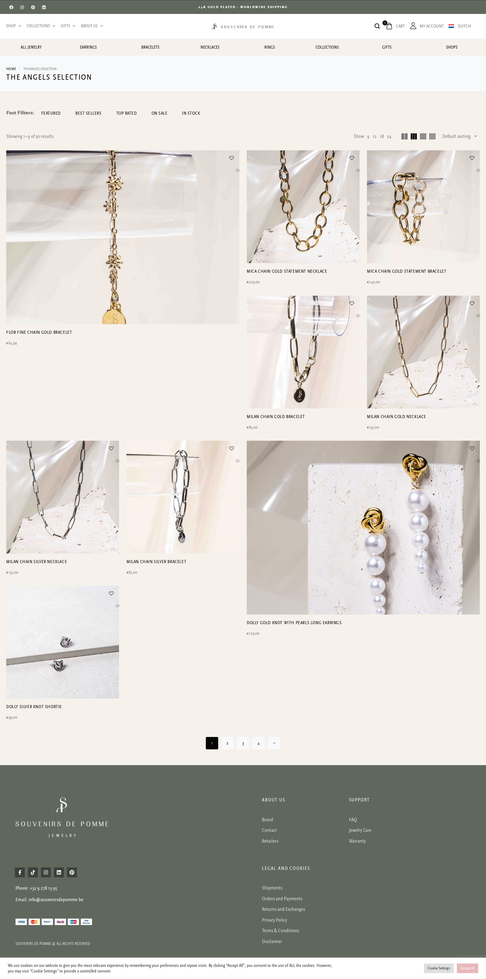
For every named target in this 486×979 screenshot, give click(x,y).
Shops (451, 47)
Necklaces (210, 47)
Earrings (88, 47)
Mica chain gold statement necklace (287, 271)
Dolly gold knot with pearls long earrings (294, 708)
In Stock (200, 113)
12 (375, 136)
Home (11, 69)
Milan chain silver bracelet (156, 562)
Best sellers (91, 113)
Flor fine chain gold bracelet (39, 417)
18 (382, 136)
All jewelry (31, 47)
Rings (269, 47)
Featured (52, 113)
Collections (41, 26)
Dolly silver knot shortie (34, 708)
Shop (13, 26)
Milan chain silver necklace (36, 562)
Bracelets (150, 47)
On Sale (167, 113)
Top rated (131, 113)
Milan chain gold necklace (396, 417)
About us (91, 26)
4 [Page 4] (258, 744)
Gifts (68, 26)
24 (389, 136)
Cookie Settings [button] (439, 968)
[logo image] (243, 26)
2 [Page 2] (227, 744)
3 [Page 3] (243, 744)
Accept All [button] (468, 968)
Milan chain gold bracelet (276, 417)
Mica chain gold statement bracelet (406, 271)
